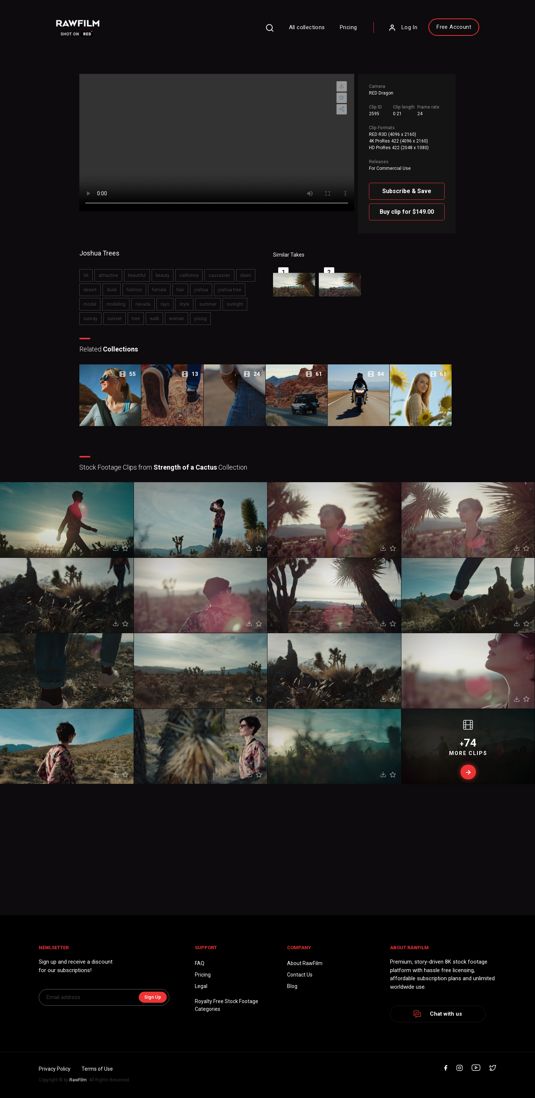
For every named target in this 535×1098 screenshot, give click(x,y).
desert (90, 289)
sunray (90, 318)
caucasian (219, 275)
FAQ (199, 963)
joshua (201, 289)
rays (164, 304)
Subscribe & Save (406, 191)
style (184, 304)
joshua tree (229, 289)
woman (176, 318)
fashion (134, 289)
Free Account (453, 27)
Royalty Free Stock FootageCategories (226, 1005)
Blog (292, 986)
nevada (143, 304)
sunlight (235, 304)
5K (86, 275)
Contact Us (300, 975)
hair (180, 289)
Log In (403, 27)
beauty (162, 275)
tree (136, 318)
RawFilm (78, 1079)
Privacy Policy (54, 1069)
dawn (245, 275)
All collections (307, 27)
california (189, 275)
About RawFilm (304, 963)
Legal (201, 986)
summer (208, 304)
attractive (108, 275)
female (159, 289)
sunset (114, 318)
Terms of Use (97, 1069)
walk (154, 318)
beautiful (137, 275)
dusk (112, 289)
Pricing (348, 27)
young (200, 318)
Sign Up (152, 997)
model (89, 304)
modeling (115, 304)
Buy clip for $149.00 (407, 211)
